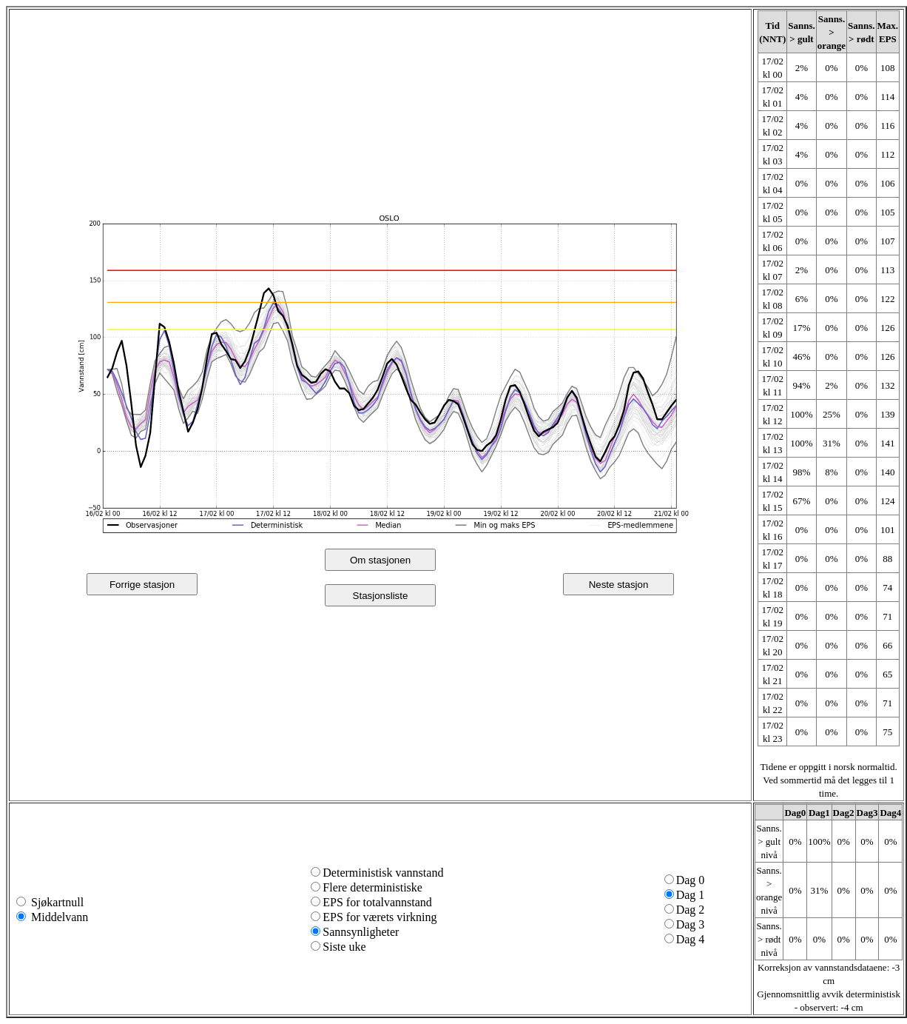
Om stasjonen (380, 560)
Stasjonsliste (380, 595)
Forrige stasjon (142, 584)
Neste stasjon (619, 584)
